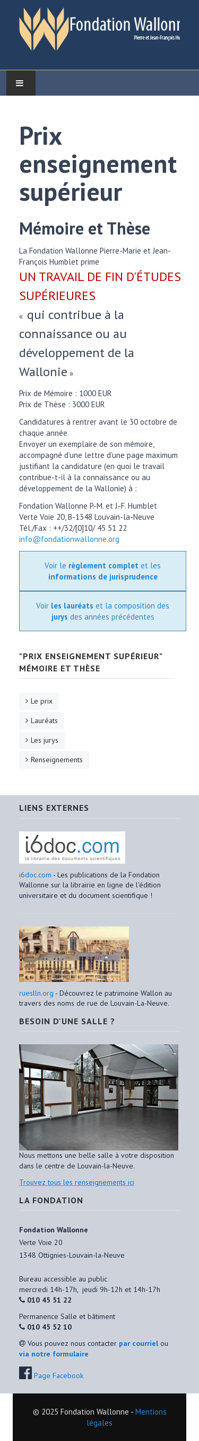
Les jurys (44, 740)
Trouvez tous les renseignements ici (76, 1182)
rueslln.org (36, 993)
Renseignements (57, 759)
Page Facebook (58, 1375)
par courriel (138, 1343)
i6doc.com (36, 874)
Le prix (42, 701)
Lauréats (44, 720)
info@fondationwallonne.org (69, 539)
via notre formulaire (54, 1354)
